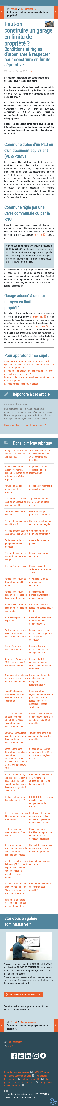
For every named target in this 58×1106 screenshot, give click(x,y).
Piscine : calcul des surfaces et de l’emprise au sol (40, 569)
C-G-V (8, 1046)
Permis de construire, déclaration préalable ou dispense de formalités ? (16, 595)
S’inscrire (20, 425)
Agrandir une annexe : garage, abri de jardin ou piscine (40, 501)
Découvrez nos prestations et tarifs (24, 994)
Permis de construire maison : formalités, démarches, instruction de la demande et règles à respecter (16, 473)
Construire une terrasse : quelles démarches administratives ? (40, 620)
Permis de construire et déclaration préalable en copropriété (16, 607)
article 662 (39, 326)
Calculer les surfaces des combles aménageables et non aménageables (17, 501)
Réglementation (28, 9)
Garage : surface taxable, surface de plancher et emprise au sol (16, 453)
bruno (31, 71)
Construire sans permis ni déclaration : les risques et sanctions (16, 816)
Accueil (14, 9)
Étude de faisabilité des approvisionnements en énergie (15, 556)
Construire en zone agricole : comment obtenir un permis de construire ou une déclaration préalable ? (15, 720)
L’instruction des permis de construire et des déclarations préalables (15, 633)
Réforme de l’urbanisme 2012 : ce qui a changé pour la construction (15, 662)
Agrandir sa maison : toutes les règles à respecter (14, 489)
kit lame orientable (32, 1079)
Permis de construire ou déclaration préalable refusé (15, 582)
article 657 (38, 316)
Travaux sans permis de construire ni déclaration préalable (40, 736)
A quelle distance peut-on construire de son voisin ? (27, 361)
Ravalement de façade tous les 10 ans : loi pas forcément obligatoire (15, 903)
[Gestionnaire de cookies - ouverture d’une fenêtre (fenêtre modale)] (53, 1101)
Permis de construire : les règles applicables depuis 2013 (41, 607)
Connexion (9, 425)
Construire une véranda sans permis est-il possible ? (40, 886)
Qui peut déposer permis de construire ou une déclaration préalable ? (40, 848)
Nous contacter (13, 1042)
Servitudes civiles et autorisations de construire (38, 582)
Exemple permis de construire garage (21, 383)
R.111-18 (38, 235)
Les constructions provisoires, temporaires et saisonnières (40, 595)
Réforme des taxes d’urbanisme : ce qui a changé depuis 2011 (39, 649)
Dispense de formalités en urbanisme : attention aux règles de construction (16, 678)
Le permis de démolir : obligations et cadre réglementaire (39, 469)
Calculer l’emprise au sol (16, 566)
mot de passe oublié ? (36, 425)
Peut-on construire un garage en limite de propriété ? (14, 543)
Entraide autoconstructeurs (17, 1072)
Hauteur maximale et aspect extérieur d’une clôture (15, 832)
